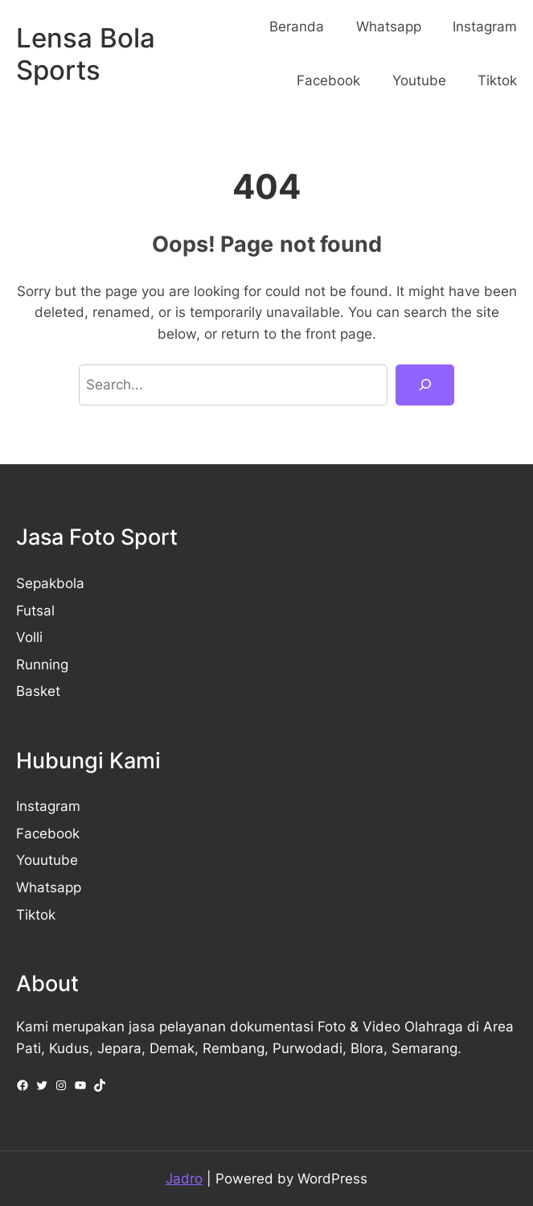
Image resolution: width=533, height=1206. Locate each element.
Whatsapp (48, 887)
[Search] (425, 384)
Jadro (184, 1179)
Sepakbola (50, 583)
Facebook (48, 833)
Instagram (48, 806)
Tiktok (35, 915)
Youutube (47, 860)
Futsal (35, 611)
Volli (29, 637)
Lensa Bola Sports (85, 54)
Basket (38, 691)
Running (42, 665)
